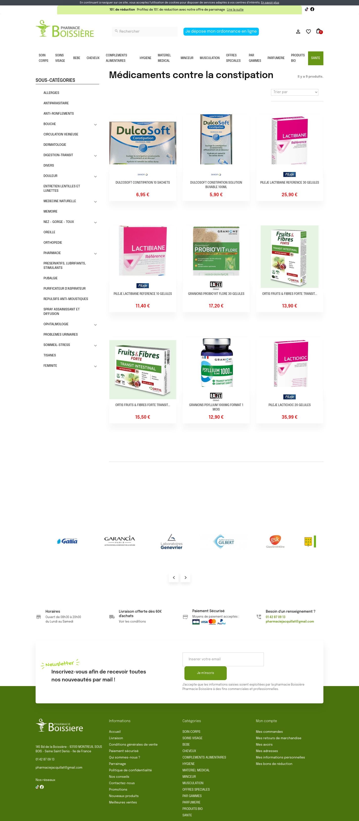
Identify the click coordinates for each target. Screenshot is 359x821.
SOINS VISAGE (60, 58)
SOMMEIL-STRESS (57, 345)
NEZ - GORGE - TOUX (59, 222)
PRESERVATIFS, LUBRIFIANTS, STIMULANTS (65, 266)
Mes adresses (267, 737)
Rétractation (147, 815)
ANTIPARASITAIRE (56, 103)
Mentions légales (177, 815)
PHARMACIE (52, 253)
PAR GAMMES (255, 58)
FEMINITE (50, 365)
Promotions (118, 776)
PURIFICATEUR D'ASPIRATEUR (65, 288)
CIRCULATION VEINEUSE (61, 134)
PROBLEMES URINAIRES (61, 334)
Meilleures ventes (123, 788)
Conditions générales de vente (133, 731)
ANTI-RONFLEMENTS (59, 113)
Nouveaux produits (124, 782)
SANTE (315, 58)
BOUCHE (50, 124)
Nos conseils (119, 763)
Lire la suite (235, 9)
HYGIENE (145, 58)
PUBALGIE (51, 278)
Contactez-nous (122, 769)
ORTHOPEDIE (53, 242)
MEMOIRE (51, 211)
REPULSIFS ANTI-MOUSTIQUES (66, 299)
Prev (174, 577)
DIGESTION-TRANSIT (58, 155)
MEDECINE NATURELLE (60, 201)
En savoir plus (270, 2)
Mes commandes (269, 718)
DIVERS (49, 165)
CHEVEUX (93, 58)
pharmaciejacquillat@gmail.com (59, 754)
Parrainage (117, 750)
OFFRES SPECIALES (233, 58)
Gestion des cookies (255, 815)
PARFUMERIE (276, 58)
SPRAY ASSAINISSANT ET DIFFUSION (62, 312)
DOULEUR (50, 176)
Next (185, 577)
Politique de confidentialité (130, 756)
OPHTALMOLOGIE (56, 324)
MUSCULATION (210, 58)
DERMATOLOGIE (55, 145)
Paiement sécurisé (123, 737)
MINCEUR (187, 58)
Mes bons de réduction (274, 750)
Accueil (115, 718)
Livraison (116, 724)
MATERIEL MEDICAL (164, 58)
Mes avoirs (264, 731)
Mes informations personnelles (280, 743)
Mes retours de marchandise (278, 724)
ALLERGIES (51, 93)
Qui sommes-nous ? (124, 743)
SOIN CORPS (43, 58)
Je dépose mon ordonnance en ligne (221, 31)
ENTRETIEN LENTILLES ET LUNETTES (62, 189)
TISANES (50, 355)
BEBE (76, 58)
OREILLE (49, 232)
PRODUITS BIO (298, 58)
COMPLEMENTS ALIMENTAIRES (116, 58)
